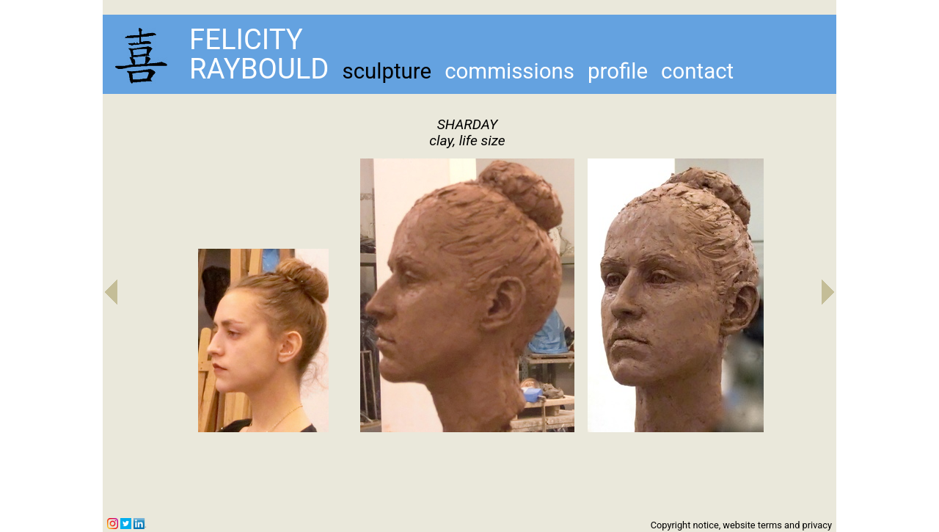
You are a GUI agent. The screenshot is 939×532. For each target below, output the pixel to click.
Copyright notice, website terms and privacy (741, 525)
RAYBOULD (259, 68)
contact (697, 71)
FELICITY (246, 39)
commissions (509, 71)
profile (618, 71)
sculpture (386, 71)
